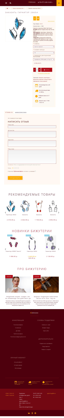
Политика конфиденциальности (18, 336)
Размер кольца (39, 49)
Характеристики (20, 112)
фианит (45, 81)
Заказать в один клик (44, 73)
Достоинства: (11, 130)
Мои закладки (18, 368)
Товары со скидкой (45, 349)
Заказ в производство (18, 8)
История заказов (18, 365)
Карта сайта (46, 330)
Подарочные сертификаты (46, 343)
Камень (37, 43)
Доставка (18, 330)
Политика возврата (18, 324)
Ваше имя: (11, 124)
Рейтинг (9, 168)
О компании (18, 327)
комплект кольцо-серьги (45, 79)
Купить (47, 70)
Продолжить (15, 178)
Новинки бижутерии (32, 231)
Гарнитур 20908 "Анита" (13, 251)
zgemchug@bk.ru (51, 393)
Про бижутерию (32, 269)
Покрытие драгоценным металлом (42, 56)
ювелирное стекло (38, 81)
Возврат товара (46, 327)
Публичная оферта (18, 333)
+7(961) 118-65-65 (9, 395)
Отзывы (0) (9, 112)
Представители (46, 346)
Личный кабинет (18, 362)
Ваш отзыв (11, 149)
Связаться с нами (46, 324)
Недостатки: (11, 139)
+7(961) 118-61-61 (9, 393)
